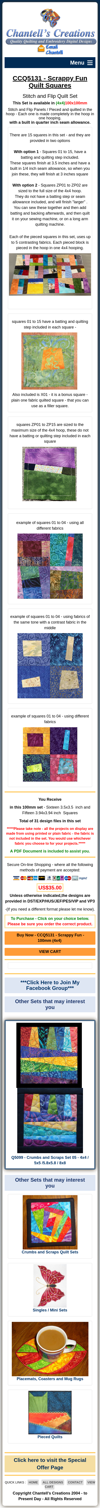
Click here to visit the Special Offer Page (50, 1463)
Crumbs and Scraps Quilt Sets (50, 1252)
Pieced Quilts (50, 1437)
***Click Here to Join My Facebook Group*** (50, 985)
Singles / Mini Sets (50, 1310)
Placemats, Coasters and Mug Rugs (50, 1379)
